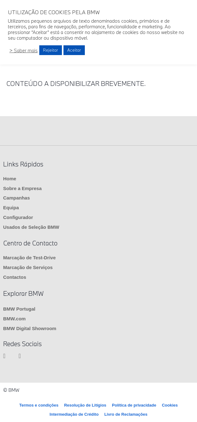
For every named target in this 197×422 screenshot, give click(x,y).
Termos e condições (38, 405)
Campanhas (16, 197)
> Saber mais (23, 50)
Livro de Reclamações (125, 414)
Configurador (18, 217)
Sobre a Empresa (22, 188)
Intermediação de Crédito (74, 414)
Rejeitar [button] (50, 50)
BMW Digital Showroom (29, 328)
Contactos (14, 277)
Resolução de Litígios (85, 405)
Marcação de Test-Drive (29, 257)
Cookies (170, 405)
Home (9, 178)
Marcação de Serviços (28, 267)
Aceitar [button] (74, 50)
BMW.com (14, 318)
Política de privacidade (134, 405)
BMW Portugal (19, 309)
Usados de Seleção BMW (31, 227)
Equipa (11, 207)
